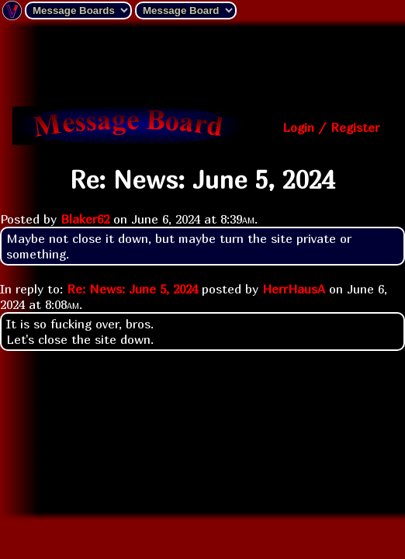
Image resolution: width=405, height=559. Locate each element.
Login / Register (330, 127)
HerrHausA (293, 289)
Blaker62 (85, 219)
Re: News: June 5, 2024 (132, 289)
